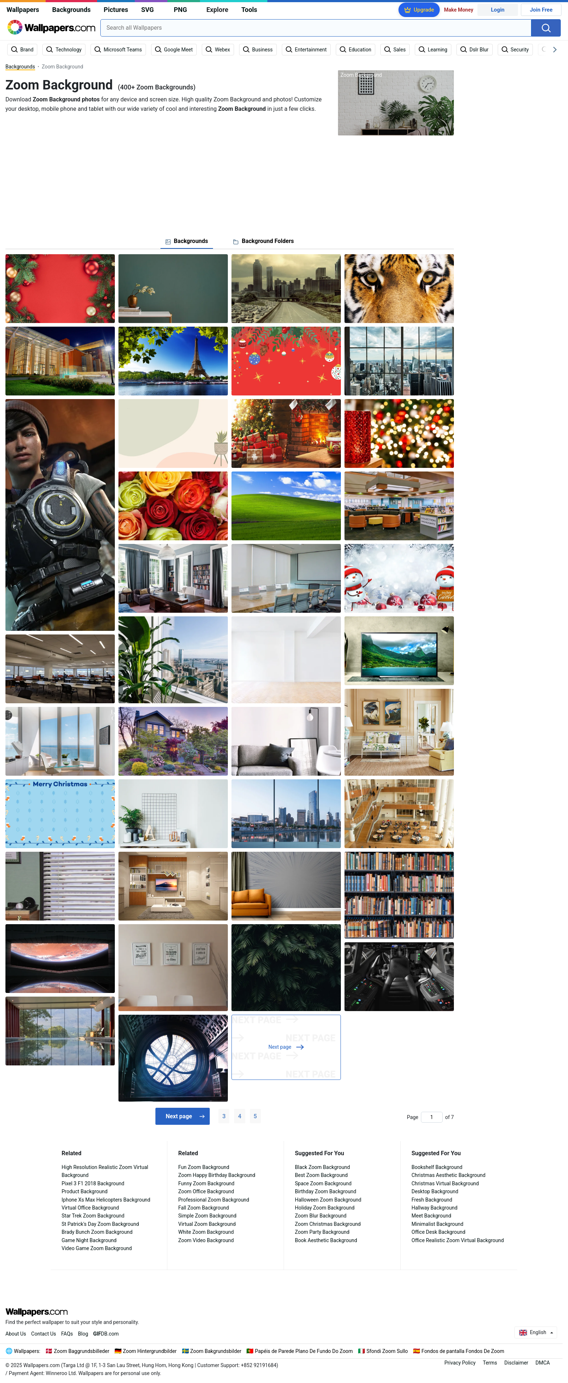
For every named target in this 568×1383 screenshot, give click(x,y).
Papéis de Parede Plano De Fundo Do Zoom (304, 1351)
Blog (83, 1334)
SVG (147, 9)
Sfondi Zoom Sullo (387, 1351)
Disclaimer (516, 1363)
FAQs (67, 1334)
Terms (490, 1363)
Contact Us (43, 1334)
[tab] (186, 241)
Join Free (541, 10)
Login (498, 10)
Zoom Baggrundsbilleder (81, 1351)
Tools (249, 9)
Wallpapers (23, 9)
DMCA (542, 1363)
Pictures (116, 9)
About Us (15, 1334)
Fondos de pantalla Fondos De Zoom (463, 1351)
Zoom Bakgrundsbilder (215, 1351)
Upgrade (424, 10)
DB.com (106, 1334)
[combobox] (315, 28)
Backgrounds (71, 9)
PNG (180, 9)
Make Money (458, 10)
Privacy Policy (460, 1363)
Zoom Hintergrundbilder (149, 1351)
